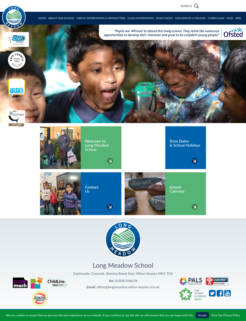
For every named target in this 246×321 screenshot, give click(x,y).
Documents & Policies (190, 18)
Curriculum (216, 18)
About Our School (61, 18)
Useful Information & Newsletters (101, 18)
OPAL (238, 18)
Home (42, 18)
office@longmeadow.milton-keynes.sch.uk (128, 287)
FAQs (230, 18)
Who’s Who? (164, 18)
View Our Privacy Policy (225, 315)
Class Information (141, 18)
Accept (202, 315)
